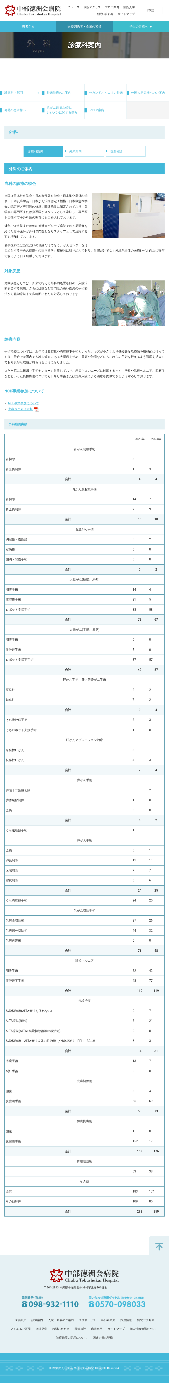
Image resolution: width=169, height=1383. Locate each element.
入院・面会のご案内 (61, 1320)
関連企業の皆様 (103, 1337)
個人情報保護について (144, 1329)
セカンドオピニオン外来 (106, 92)
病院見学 (129, 7)
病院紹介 (20, 1320)
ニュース (73, 7)
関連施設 (80, 1329)
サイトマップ (126, 14)
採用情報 (126, 1320)
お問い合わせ (105, 14)
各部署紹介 (108, 1320)
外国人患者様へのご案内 (148, 92)
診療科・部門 (13, 92)
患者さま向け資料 (23, 409)
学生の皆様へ (140, 26)
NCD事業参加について (23, 403)
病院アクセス (92, 7)
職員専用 (97, 1329)
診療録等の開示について (72, 1337)
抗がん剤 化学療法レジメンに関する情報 (62, 110)
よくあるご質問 (21, 1329)
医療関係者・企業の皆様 (84, 26)
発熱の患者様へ (15, 110)
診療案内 (37, 1320)
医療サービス (87, 1320)
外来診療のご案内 (59, 92)
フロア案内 (112, 7)
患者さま (28, 26)
